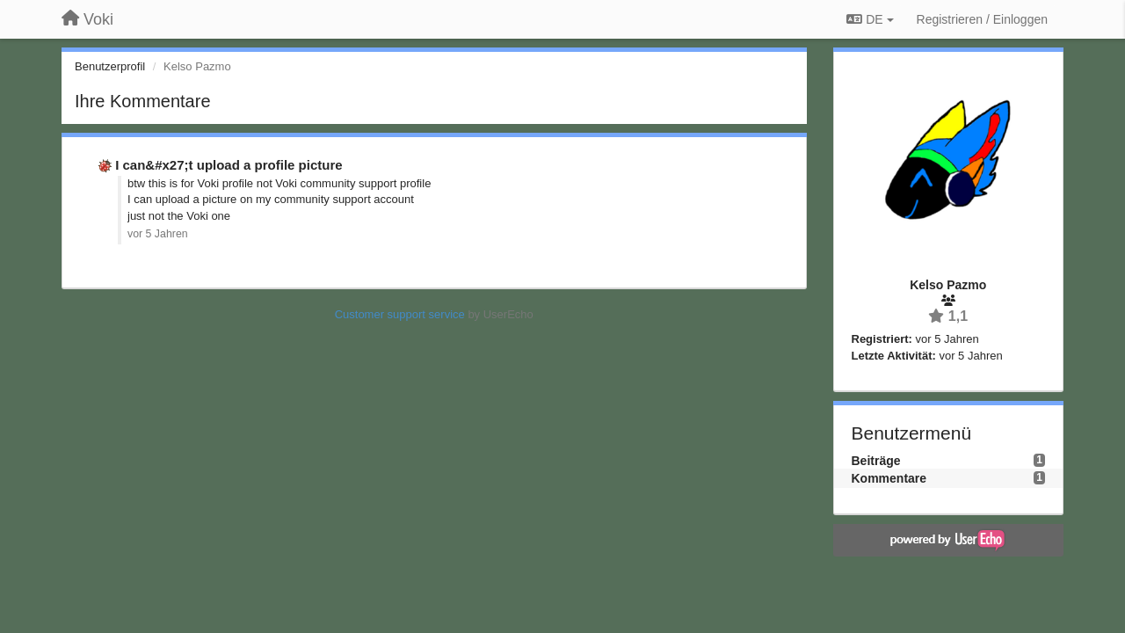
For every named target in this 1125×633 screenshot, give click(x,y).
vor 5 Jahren (157, 234)
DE (869, 19)
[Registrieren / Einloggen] (982, 19)
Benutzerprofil (110, 66)
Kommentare (889, 478)
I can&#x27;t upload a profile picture (228, 164)
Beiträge (876, 461)
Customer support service (400, 314)
